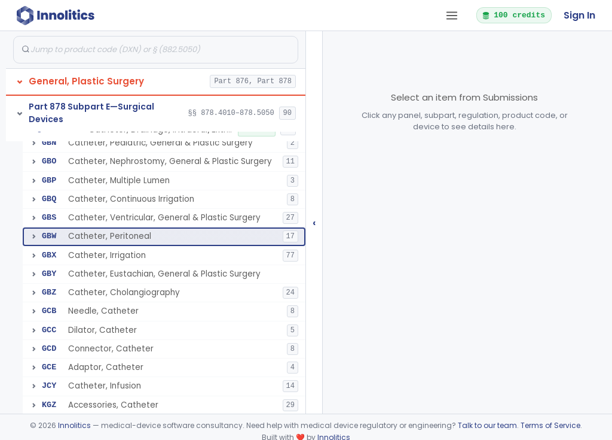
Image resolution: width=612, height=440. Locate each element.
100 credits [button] (513, 15)
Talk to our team (487, 425)
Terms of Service (550, 425)
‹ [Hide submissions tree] (314, 222)
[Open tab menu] (452, 15)
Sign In (579, 15)
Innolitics (74, 425)
